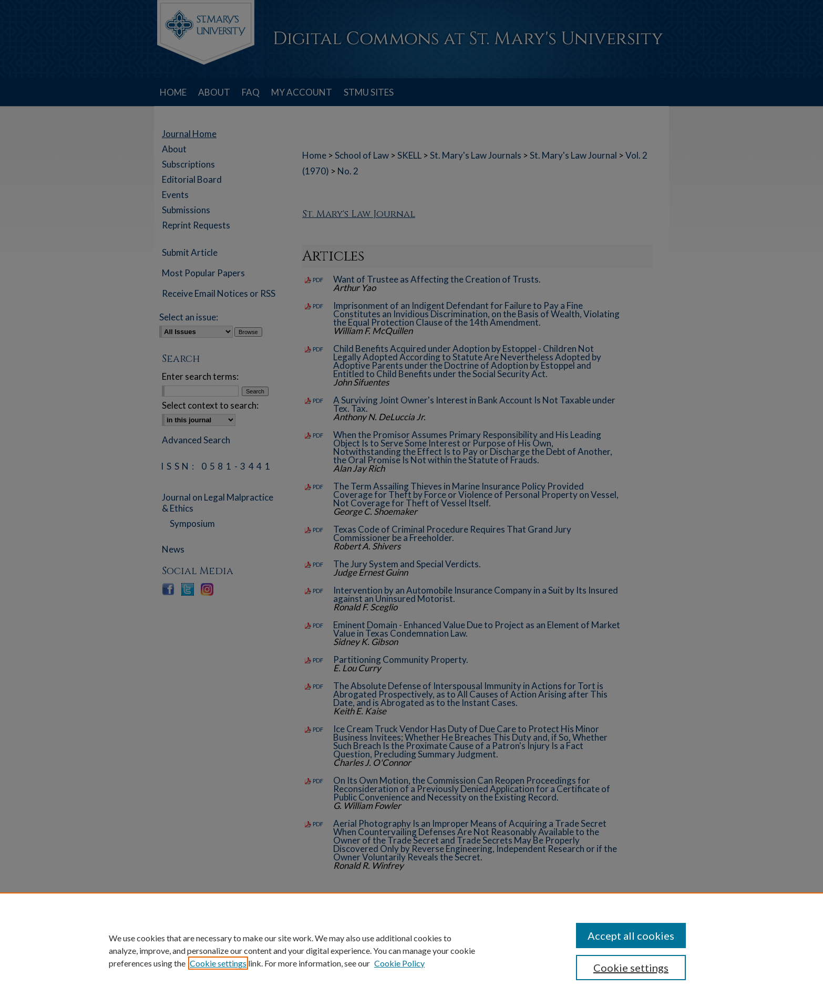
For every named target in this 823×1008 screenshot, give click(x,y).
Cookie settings (218, 963)
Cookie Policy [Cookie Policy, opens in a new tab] (399, 963)
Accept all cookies (631, 935)
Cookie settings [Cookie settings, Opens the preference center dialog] (630, 967)
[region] (411, 950)
